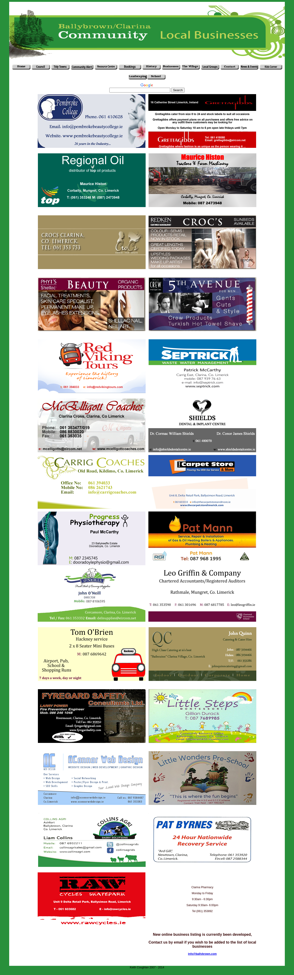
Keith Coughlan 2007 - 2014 (147, 967)
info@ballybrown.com (202, 953)
